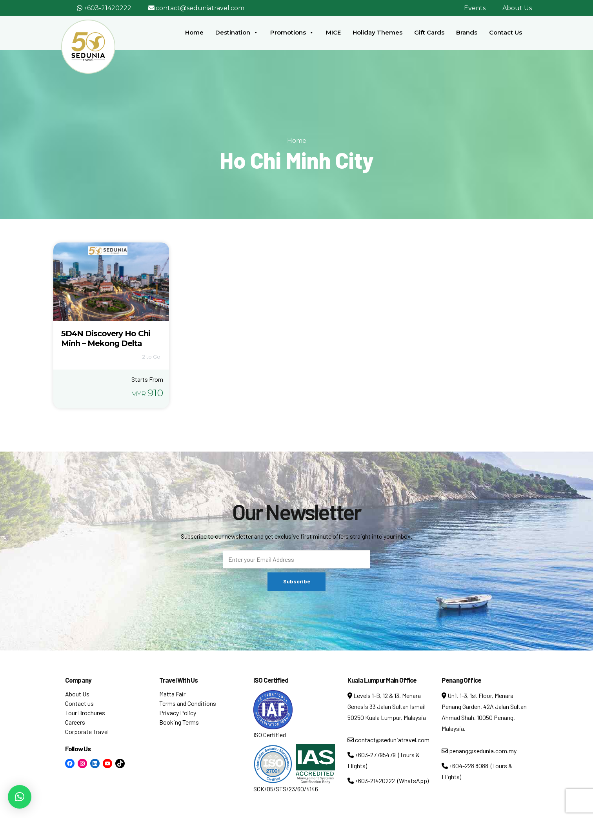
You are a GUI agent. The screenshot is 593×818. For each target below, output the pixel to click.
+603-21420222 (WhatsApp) (388, 780)
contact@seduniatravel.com (200, 8)
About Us (517, 8)
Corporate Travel (87, 731)
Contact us (79, 703)
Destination (236, 32)
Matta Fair (172, 694)
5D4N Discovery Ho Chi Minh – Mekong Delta (105, 338)
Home (194, 32)
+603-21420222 (107, 8)
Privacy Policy (177, 712)
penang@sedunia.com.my (479, 750)
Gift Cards (429, 32)
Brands (466, 32)
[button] (19, 797)
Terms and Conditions (187, 703)
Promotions (292, 32)
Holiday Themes (377, 32)
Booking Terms (179, 722)
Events (475, 8)
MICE (333, 32)
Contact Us (505, 32)
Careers (75, 722)
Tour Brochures (85, 712)
